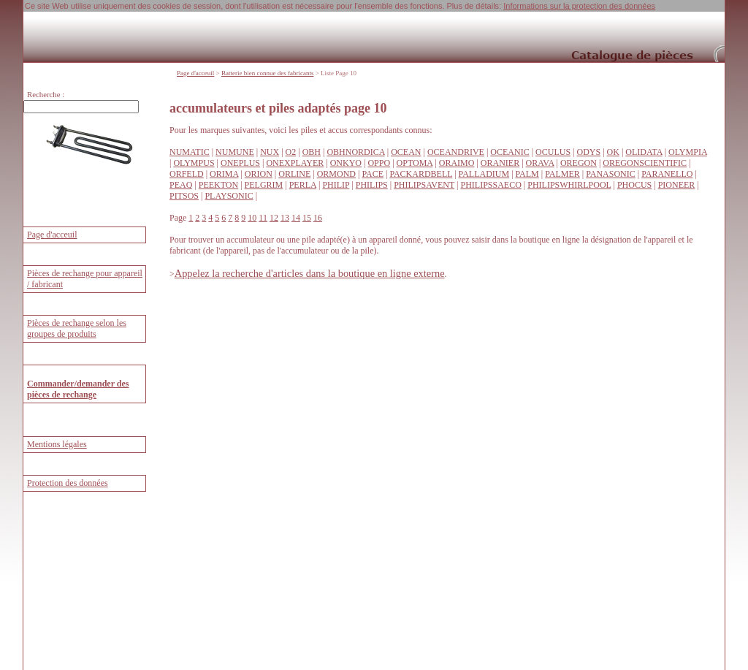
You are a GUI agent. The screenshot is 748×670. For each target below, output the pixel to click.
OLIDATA (643, 152)
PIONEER (676, 185)
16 (317, 218)
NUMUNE (234, 152)
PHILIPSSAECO (490, 185)
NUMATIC (189, 152)
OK (613, 152)
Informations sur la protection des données (579, 5)
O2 (291, 152)
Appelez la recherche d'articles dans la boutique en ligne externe (310, 273)
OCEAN (406, 152)
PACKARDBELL (420, 174)
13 (284, 218)
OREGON (578, 163)
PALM (527, 174)
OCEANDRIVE (455, 152)
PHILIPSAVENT (424, 185)
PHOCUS (634, 185)
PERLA (302, 185)
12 (274, 218)
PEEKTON (218, 185)
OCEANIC (509, 152)
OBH (311, 152)
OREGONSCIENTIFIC (645, 163)
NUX (269, 152)
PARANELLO (666, 174)
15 (306, 218)
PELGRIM (264, 185)
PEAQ (180, 185)
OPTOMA (415, 163)
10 (252, 218)
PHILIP (335, 185)
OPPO (378, 163)
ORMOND (336, 174)
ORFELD (186, 174)
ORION (258, 174)
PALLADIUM (484, 174)
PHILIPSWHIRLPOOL (569, 185)
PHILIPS (372, 185)
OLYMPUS (193, 163)
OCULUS (552, 152)
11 (263, 218)
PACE (372, 174)
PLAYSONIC (229, 196)
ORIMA (224, 174)
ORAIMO (457, 163)
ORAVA (540, 163)
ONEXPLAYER (295, 163)
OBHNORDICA (355, 152)
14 (295, 218)
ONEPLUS (240, 163)
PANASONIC (611, 174)
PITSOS (184, 196)
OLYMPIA (687, 152)
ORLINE (294, 174)
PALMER (562, 174)
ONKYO (346, 163)
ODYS (588, 152)
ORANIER (500, 163)
